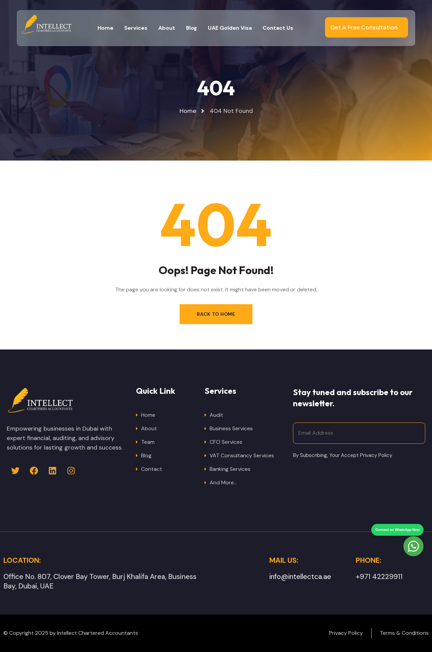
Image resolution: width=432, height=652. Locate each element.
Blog (146, 455)
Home (148, 414)
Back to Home (216, 314)
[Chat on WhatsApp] (413, 534)
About (149, 428)
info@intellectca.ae (300, 576)
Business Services (231, 428)
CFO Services (226, 441)
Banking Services (230, 469)
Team (148, 441)
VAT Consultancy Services (242, 455)
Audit (216, 414)
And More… (223, 482)
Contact (151, 469)
